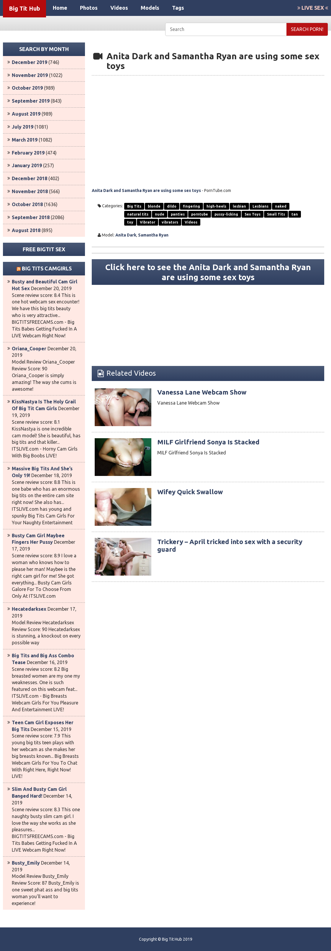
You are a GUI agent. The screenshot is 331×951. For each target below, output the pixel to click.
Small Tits (276, 214)
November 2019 (30, 75)
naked (280, 206)
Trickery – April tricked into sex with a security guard (236, 547)
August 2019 (26, 113)
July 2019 (22, 126)
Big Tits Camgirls (47, 268)
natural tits (137, 214)
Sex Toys (252, 214)
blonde (154, 206)
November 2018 (30, 191)
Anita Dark (125, 235)
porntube (199, 214)
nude (159, 214)
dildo (171, 206)
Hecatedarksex (29, 609)
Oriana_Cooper (29, 348)
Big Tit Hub (24, 8)
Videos (119, 8)
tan (294, 214)
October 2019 (27, 88)
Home (60, 8)
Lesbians (260, 206)
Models (150, 8)
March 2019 (24, 139)
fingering (191, 206)
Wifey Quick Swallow (193, 493)
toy (130, 222)
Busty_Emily (26, 862)
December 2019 (29, 62)
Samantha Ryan (153, 235)
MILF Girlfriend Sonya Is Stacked (213, 443)
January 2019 (27, 165)
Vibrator (147, 222)
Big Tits (134, 206)
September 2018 (31, 217)
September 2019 (31, 101)
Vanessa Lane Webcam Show (206, 394)
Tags (178, 8)
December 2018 (29, 178)
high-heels (216, 206)
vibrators (170, 222)
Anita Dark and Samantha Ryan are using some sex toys (146, 190)
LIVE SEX (312, 8)
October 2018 (27, 204)
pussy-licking (226, 214)
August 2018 (26, 230)
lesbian (239, 206)
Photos (89, 8)
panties (178, 214)
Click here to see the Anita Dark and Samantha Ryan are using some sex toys (208, 272)
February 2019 (28, 152)
